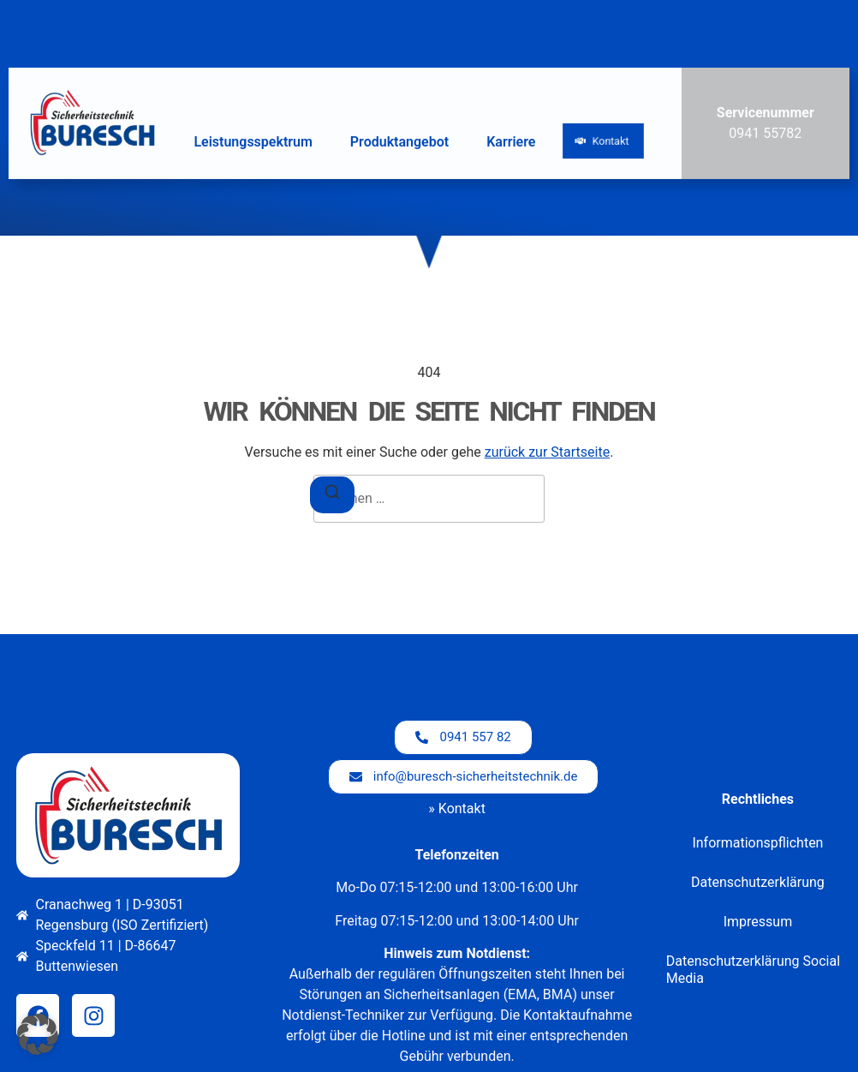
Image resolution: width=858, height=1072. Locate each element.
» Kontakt (457, 808)
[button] (37, 1034)
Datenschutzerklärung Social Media (753, 969)
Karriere (510, 139)
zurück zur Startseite (547, 452)
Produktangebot (399, 139)
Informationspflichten (757, 843)
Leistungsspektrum (253, 139)
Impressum (758, 921)
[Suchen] (332, 494)
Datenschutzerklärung (758, 882)
